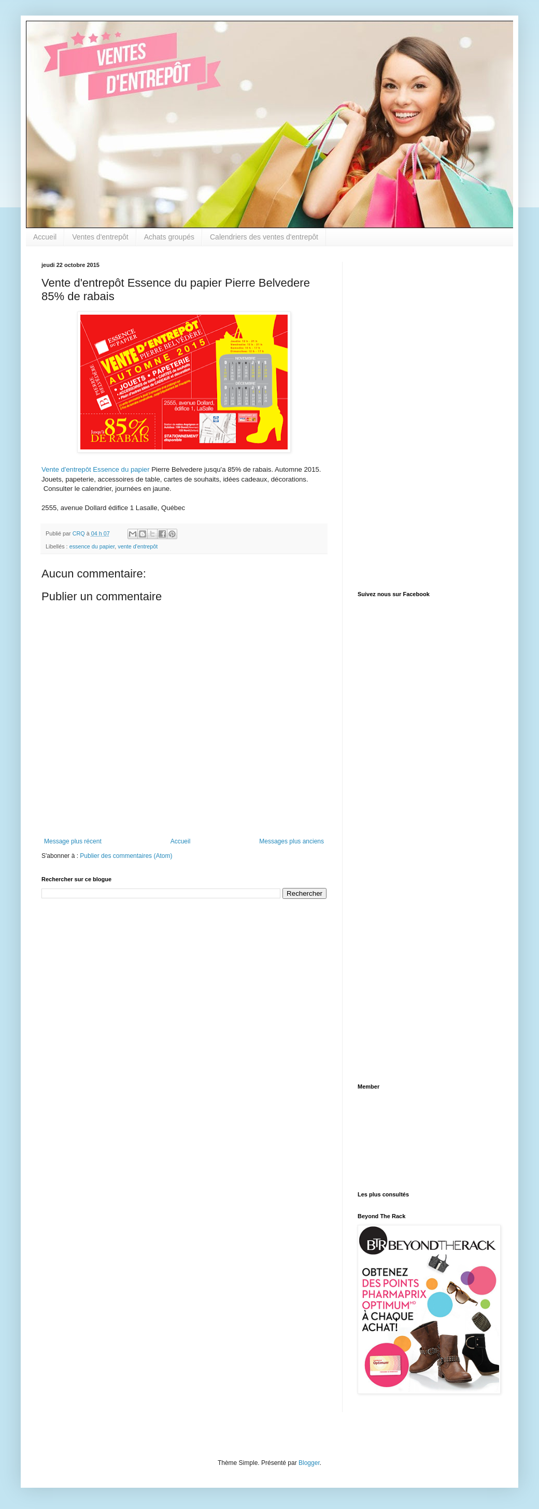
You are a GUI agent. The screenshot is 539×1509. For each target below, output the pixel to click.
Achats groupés (169, 237)
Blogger (309, 1462)
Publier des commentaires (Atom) (126, 855)
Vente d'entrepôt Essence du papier (95, 469)
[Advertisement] (396, 417)
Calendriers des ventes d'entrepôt (264, 237)
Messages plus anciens (291, 841)
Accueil (44, 237)
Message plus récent (73, 841)
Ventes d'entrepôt (100, 237)
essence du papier (92, 546)
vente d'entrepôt (138, 546)
